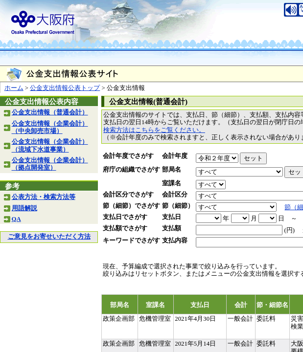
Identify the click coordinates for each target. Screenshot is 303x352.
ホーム (13, 88)
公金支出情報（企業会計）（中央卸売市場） (50, 127)
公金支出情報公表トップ (65, 88)
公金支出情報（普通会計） (50, 112)
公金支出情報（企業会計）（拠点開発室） (50, 164)
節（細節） (178, 205)
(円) (289, 230)
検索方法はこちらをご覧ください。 (154, 130)
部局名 (171, 169)
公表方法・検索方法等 (43, 197)
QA (16, 219)
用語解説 (24, 208)
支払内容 (174, 240)
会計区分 (174, 194)
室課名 (171, 183)
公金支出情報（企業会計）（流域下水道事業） (50, 145)
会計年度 (174, 156)
